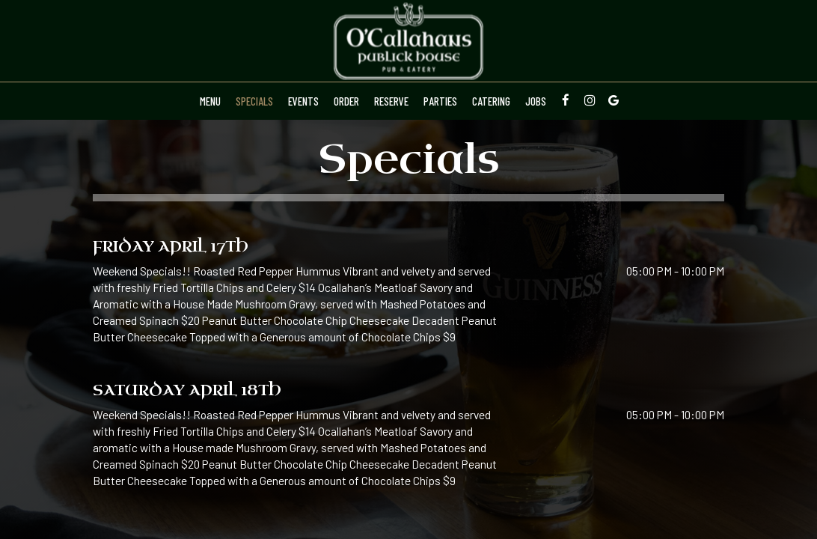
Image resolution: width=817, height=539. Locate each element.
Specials (254, 101)
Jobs (535, 101)
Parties (440, 101)
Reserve (391, 101)
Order (346, 101)
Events (303, 101)
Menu (210, 101)
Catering (491, 101)
